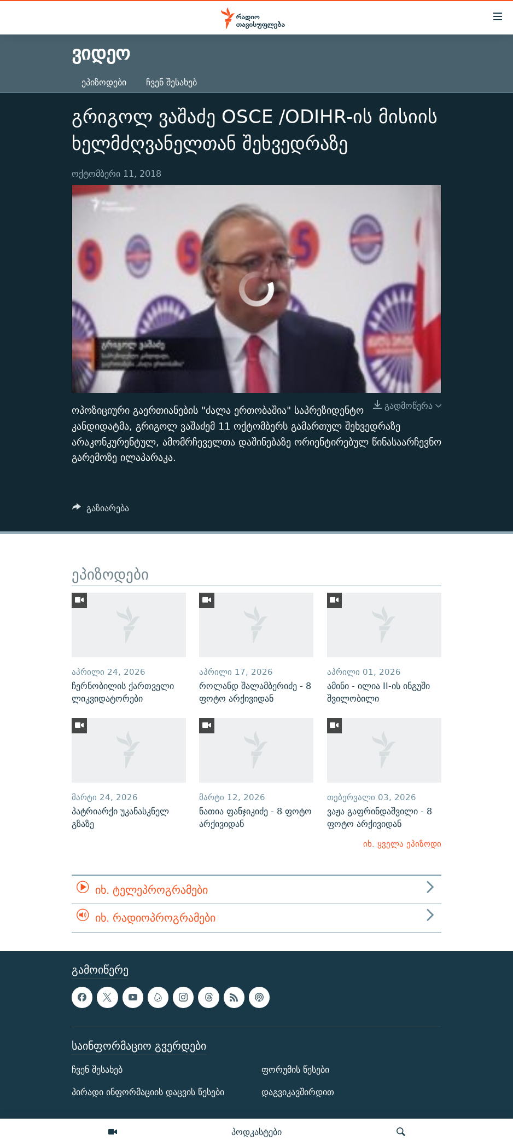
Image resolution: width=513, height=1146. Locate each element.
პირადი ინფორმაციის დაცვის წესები (148, 1092)
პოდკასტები (256, 1131)
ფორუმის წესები (295, 1069)
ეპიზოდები (103, 82)
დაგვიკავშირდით (297, 1092)
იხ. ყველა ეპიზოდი (402, 843)
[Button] (100, 511)
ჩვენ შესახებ (171, 82)
